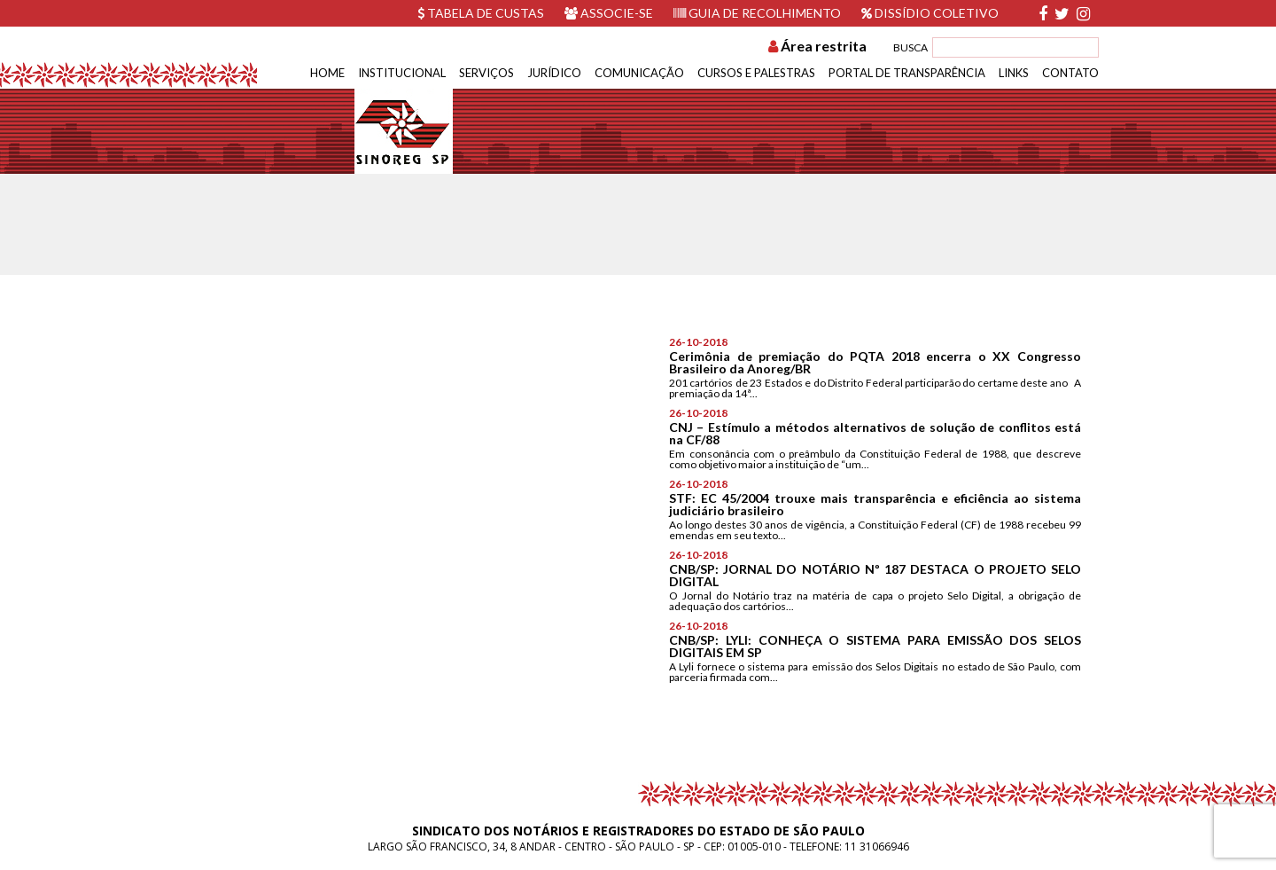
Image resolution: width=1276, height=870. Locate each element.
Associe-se (608, 12)
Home (327, 73)
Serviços (486, 73)
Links (1014, 73)
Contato (1070, 73)
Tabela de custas (480, 12)
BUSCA (910, 47)
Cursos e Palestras (756, 73)
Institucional (402, 73)
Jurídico (554, 73)
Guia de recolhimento (757, 12)
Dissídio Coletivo (930, 12)
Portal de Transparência (907, 73)
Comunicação (639, 73)
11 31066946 (876, 846)
